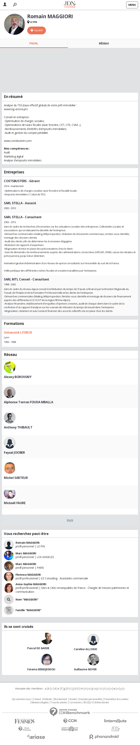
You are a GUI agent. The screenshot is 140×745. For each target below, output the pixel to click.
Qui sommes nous (21, 699)
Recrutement (60, 699)
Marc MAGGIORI (26, 553)
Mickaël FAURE (14, 503)
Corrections (75, 702)
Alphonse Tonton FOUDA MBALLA (28, 402)
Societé (73, 699)
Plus (70, 520)
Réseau (104, 43)
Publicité (47, 699)
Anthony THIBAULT (18, 427)
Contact (37, 699)
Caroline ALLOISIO (85, 649)
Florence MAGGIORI (28, 574)
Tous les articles (59, 702)
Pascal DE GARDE (38, 648)
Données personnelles (90, 699)
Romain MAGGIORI (27, 542)
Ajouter (38, 30)
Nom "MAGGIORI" (27, 599)
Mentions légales (40, 702)
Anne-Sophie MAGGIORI (31, 584)
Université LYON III (18, 332)
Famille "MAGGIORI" (28, 610)
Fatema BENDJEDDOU (41, 669)
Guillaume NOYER (85, 669)
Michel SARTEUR (16, 478)
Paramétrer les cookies (116, 699)
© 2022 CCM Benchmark (96, 702)
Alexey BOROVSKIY (17, 377)
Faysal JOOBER (14, 452)
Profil (33, 43)
